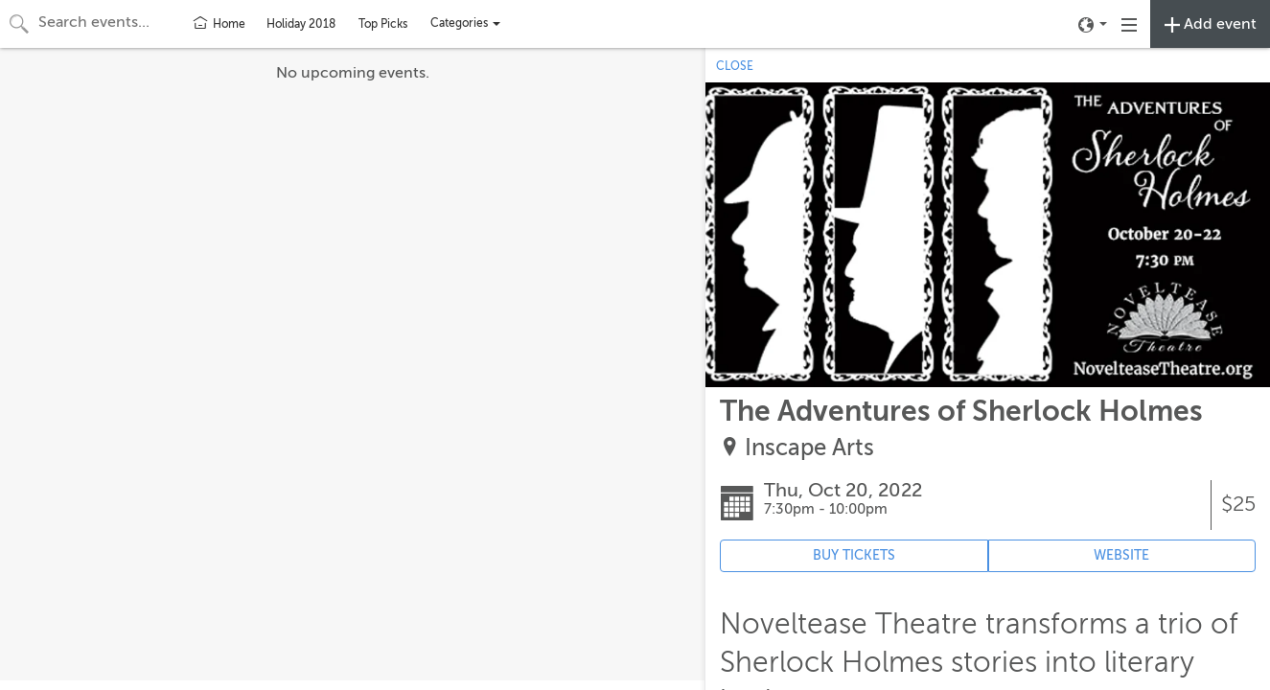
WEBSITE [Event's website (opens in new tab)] (1121, 555)
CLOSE (734, 66)
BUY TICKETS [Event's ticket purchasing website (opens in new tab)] (854, 555)
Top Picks (382, 24)
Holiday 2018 (300, 24)
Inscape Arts (809, 448)
